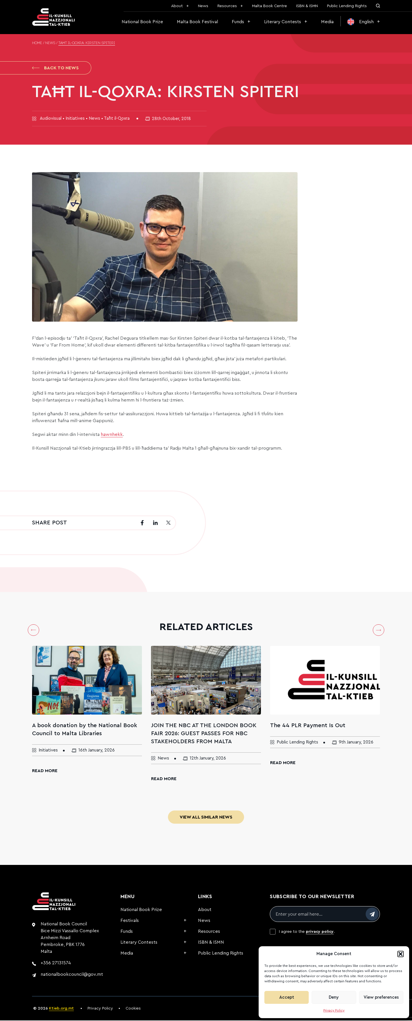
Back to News (55, 68)
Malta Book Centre (269, 6)
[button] (400, 954)
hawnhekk (112, 435)
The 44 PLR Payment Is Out (307, 726)
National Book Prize (142, 21)
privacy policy (320, 932)
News (203, 6)
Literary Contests (282, 21)
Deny (334, 997)
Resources (227, 6)
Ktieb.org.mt (61, 1009)
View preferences (381, 997)
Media (327, 21)
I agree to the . (307, 932)
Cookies (133, 1009)
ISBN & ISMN (307, 6)
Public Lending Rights (347, 6)
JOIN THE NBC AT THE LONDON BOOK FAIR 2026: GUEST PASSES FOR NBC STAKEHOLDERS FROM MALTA (203, 734)
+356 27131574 (56, 963)
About (177, 6)
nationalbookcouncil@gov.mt (72, 975)
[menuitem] (363, 21)
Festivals (129, 921)
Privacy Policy (333, 1010)
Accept (286, 997)
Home (37, 43)
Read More (45, 771)
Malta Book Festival (197, 21)
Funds (238, 21)
